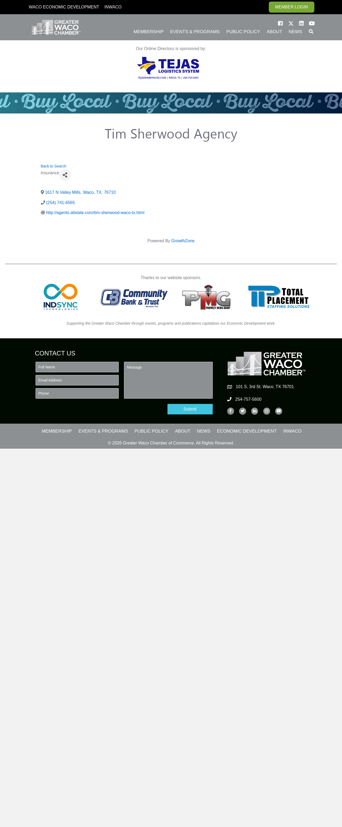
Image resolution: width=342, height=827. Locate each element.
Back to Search (54, 166)
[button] (280, 23)
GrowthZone (183, 241)
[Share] (65, 175)
